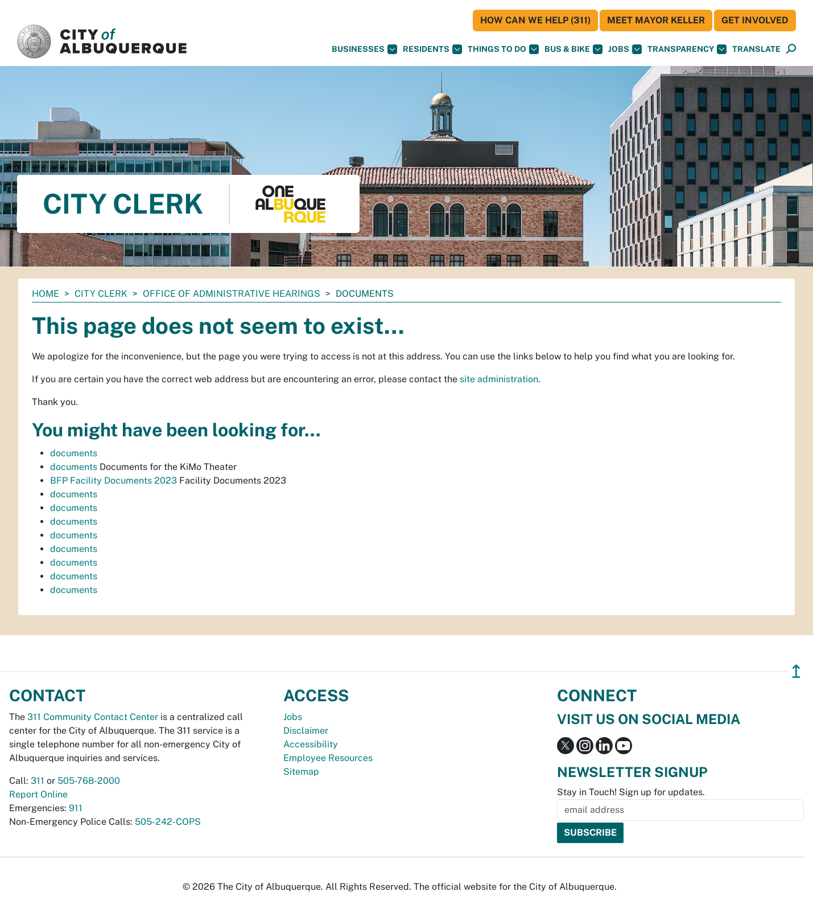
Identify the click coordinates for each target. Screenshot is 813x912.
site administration (499, 379)
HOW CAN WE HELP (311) (535, 20)
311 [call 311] (37, 780)
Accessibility (310, 744)
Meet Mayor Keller (656, 20)
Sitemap (301, 771)
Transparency (687, 49)
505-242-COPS (168, 821)
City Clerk (101, 293)
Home (45, 293)
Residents (432, 49)
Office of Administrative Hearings (231, 293)
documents (73, 453)
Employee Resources (328, 757)
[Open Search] (791, 49)
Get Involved (755, 20)
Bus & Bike (573, 49)
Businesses (364, 49)
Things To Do (503, 49)
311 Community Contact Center (92, 716)
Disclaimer (305, 730)
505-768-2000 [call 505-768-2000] (88, 780)
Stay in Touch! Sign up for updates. (631, 792)
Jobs (625, 49)
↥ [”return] (796, 671)
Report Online (38, 794)
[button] (756, 49)
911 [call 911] (75, 808)
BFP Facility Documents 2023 (113, 480)
